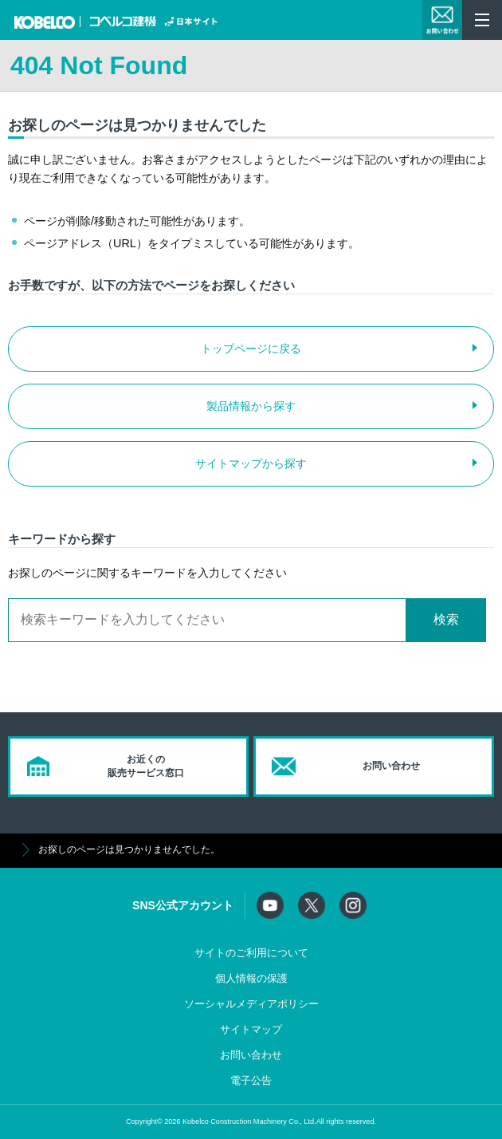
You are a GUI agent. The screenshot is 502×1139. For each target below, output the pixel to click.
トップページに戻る (251, 348)
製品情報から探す (251, 406)
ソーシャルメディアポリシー (251, 1004)
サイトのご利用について (251, 953)
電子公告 (251, 1080)
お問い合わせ (251, 1055)
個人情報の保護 (251, 978)
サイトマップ (251, 1029)
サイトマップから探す (251, 463)
